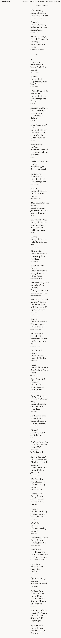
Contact (57, 1)
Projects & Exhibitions (28, 1)
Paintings (39, 1)
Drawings (45, 1)
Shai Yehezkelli (5, 1)
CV (53, 1)
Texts (50, 1)
